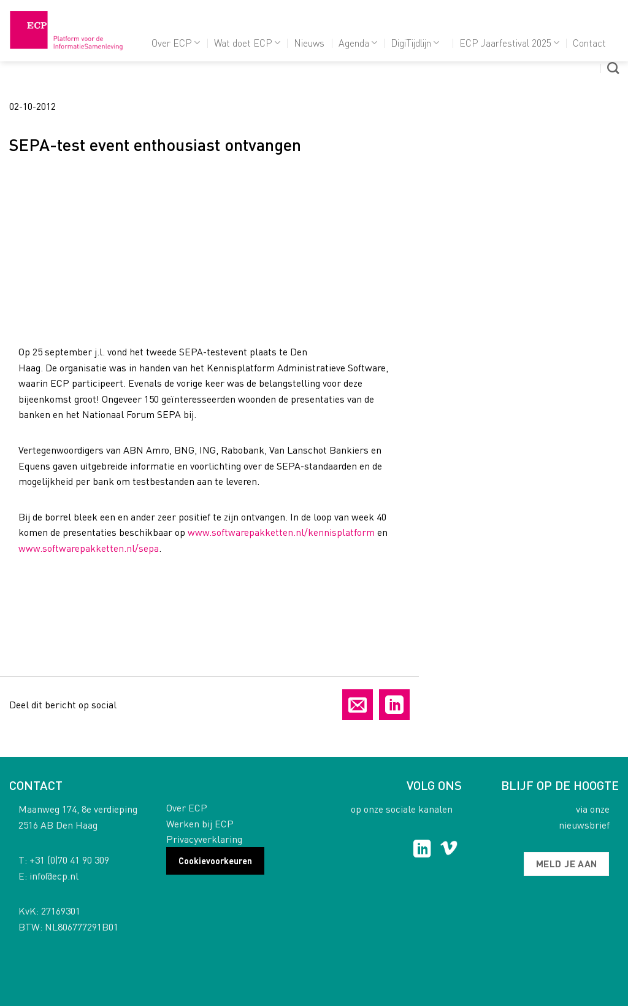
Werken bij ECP (200, 823)
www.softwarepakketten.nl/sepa (88, 547)
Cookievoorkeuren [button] (215, 860)
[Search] (613, 68)
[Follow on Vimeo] (449, 850)
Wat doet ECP (247, 42)
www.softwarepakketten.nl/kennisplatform (281, 531)
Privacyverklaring (204, 838)
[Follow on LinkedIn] (422, 850)
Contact (589, 42)
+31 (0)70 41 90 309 (69, 859)
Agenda (358, 42)
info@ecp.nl (53, 875)
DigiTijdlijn (415, 42)
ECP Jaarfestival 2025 (509, 42)
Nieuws (309, 42)
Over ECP (175, 42)
